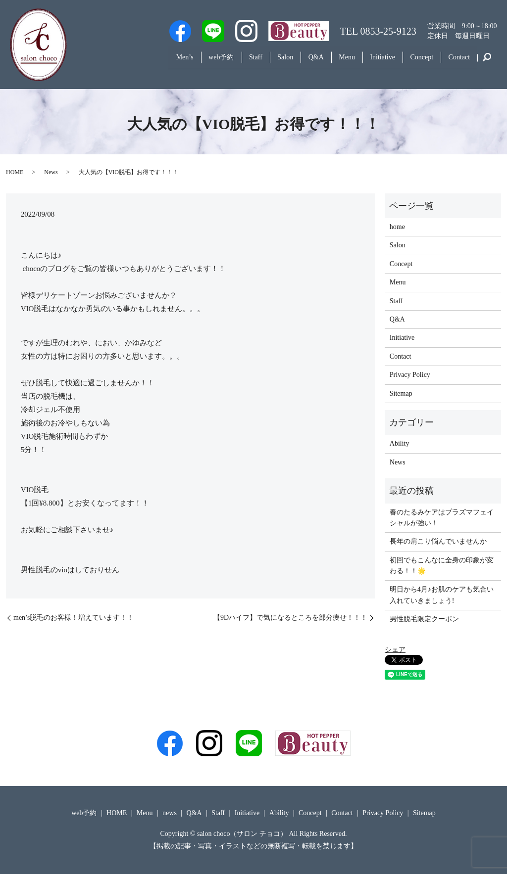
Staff (227, 61)
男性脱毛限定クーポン (424, 619)
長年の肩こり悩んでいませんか (438, 541)
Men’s (148, 61)
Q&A (296, 61)
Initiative (372, 61)
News (50, 172)
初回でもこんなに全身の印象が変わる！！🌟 (442, 565)
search (487, 61)
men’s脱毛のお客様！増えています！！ (73, 617)
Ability (399, 443)
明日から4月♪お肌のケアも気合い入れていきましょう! (442, 595)
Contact (457, 61)
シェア (395, 649)
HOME (14, 172)
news (169, 813)
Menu (332, 61)
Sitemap (401, 393)
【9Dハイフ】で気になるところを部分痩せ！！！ (290, 617)
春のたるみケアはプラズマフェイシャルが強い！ (442, 517)
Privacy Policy (410, 374)
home (397, 226)
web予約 (189, 61)
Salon (261, 61)
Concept (415, 61)
